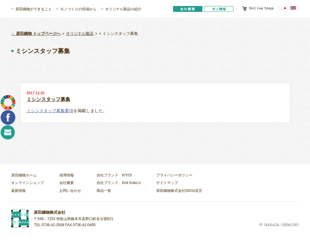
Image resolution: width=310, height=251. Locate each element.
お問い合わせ (70, 191)
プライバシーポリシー (174, 175)
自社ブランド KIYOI (114, 175)
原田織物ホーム (24, 175)
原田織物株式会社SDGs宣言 (179, 191)
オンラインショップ (27, 183)
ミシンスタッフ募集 (48, 99)
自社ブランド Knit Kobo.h (119, 183)
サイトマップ (167, 183)
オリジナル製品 (80, 33)
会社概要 (66, 183)
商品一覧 (104, 191)
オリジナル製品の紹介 (123, 9)
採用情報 (66, 175)
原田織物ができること (33, 9)
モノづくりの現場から (78, 9)
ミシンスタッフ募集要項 (50, 110)
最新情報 (18, 191)
